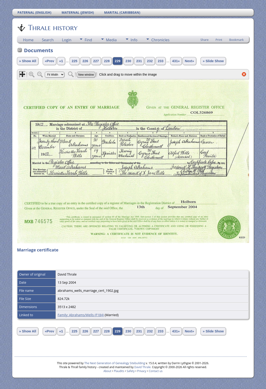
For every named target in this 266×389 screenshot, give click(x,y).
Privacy (141, 371)
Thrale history (52, 27)
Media (111, 39)
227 (96, 61)
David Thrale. (142, 367)
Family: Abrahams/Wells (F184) (81, 315)
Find (88, 39)
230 (128, 61)
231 (139, 61)
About (107, 371)
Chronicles (160, 39)
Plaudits (119, 371)
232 (149, 61)
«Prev (49, 61)
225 (74, 61)
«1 (61, 61)
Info (134, 39)
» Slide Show (213, 61)
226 (85, 61)
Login (66, 39)
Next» (189, 61)
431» (176, 61)
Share (205, 40)
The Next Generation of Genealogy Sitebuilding (114, 363)
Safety (131, 371)
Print (218, 40)
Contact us (155, 371)
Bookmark (236, 40)
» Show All (27, 61)
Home (28, 39)
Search (48, 39)
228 (107, 61)
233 (160, 61)
